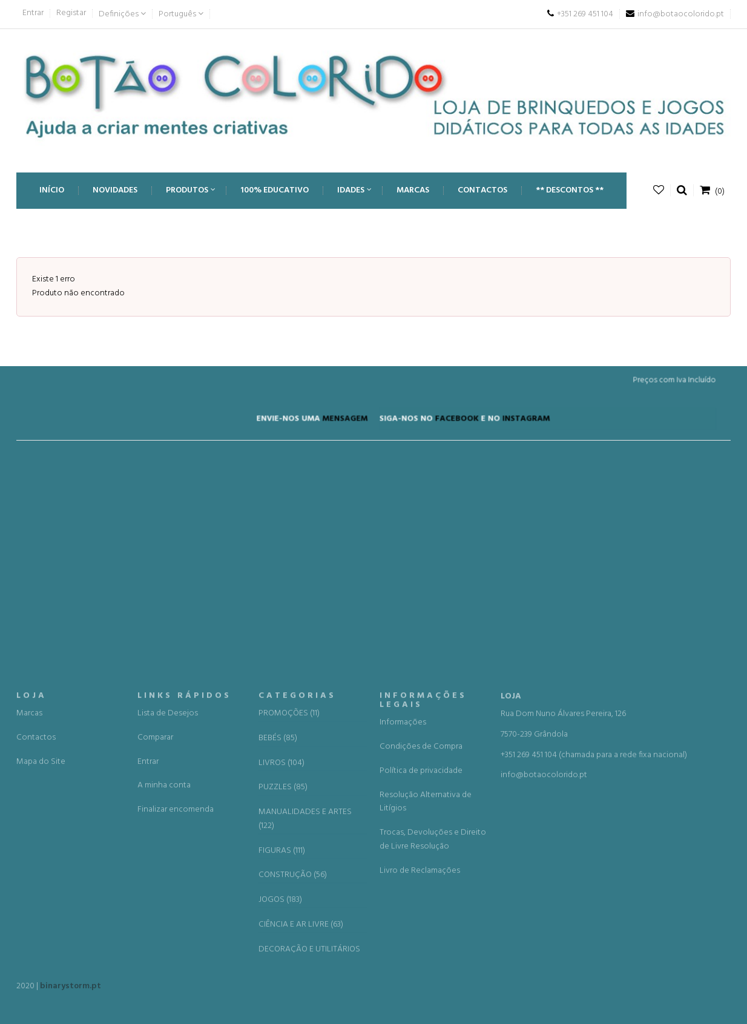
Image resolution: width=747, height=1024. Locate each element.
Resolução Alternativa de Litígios (426, 945)
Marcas (29, 857)
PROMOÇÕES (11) (289, 857)
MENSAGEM (347, 421)
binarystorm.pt (70, 991)
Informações (403, 866)
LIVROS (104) (281, 906)
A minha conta (164, 929)
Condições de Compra (421, 891)
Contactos (36, 881)
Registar (71, 13)
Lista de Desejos (167, 857)
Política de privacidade (421, 915)
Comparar (155, 881)
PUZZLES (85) (283, 931)
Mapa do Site (40, 905)
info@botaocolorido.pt (544, 919)
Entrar (33, 13)
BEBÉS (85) (277, 881)
